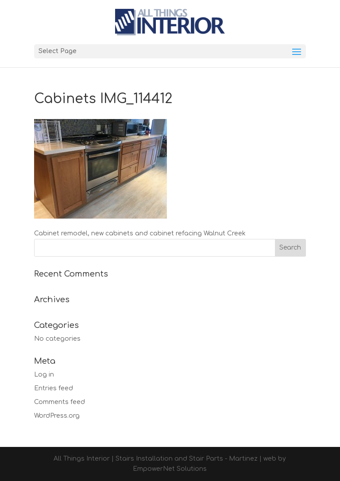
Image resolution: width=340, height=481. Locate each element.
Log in (44, 374)
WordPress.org (57, 415)
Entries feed (53, 388)
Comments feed (59, 402)
